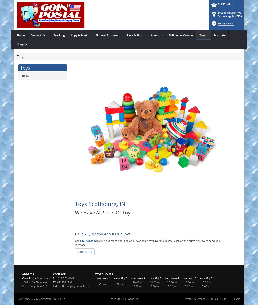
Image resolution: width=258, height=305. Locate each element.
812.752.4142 (225, 4)
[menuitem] (21, 35)
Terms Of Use (218, 299)
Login (237, 299)
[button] (222, 24)
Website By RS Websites (124, 299)
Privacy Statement (194, 299)
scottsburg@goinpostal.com (75, 286)
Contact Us (85, 252)
